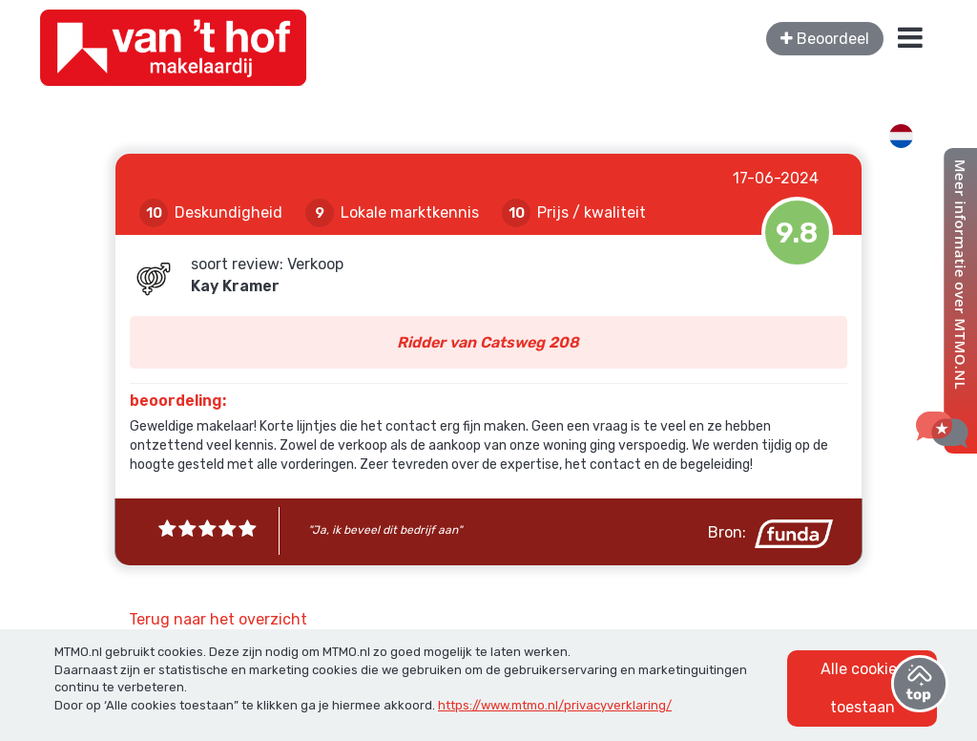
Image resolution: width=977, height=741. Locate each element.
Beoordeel (824, 39)
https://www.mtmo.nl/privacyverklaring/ (555, 705)
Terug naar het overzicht (218, 619)
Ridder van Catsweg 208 (488, 342)
